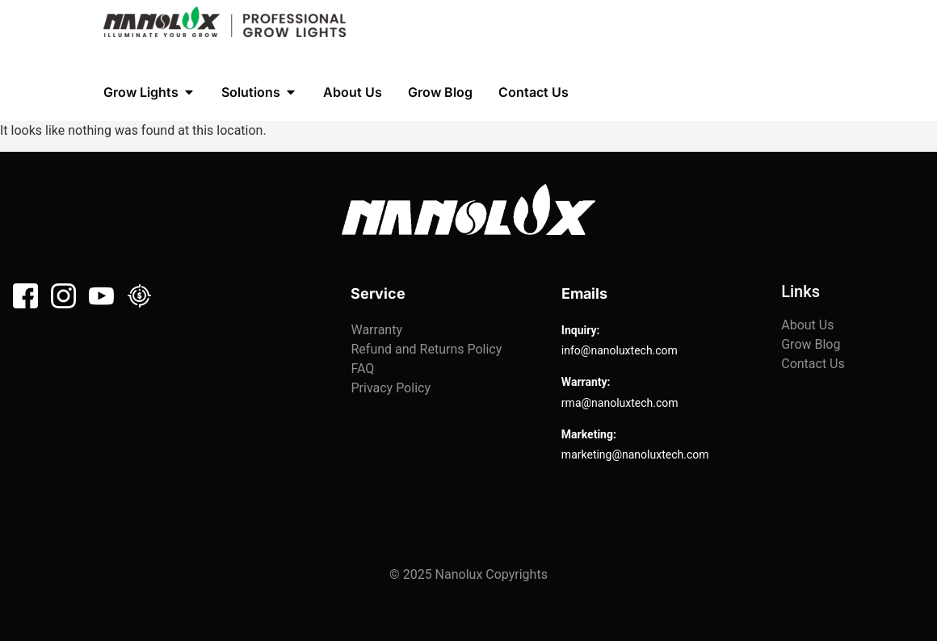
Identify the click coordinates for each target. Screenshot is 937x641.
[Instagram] (63, 295)
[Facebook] (25, 295)
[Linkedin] (139, 295)
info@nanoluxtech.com (619, 350)
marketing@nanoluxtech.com (635, 454)
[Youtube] (101, 295)
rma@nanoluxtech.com (620, 402)
